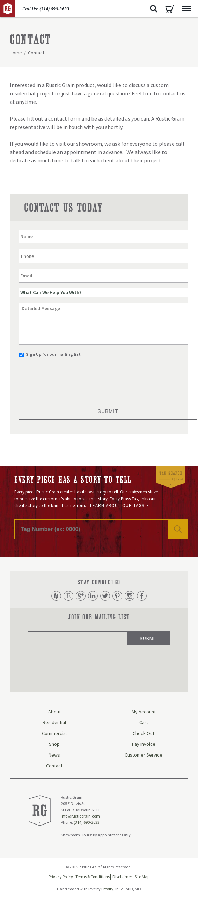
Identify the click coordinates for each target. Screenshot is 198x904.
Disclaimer (122, 876)
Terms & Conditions (92, 876)
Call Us (45, 8)
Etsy (68, 596)
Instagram (129, 596)
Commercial (54, 733)
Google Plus (81, 596)
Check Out (143, 733)
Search (153, 8)
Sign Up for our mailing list (53, 354)
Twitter (105, 596)
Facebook (142, 596)
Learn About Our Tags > (119, 505)
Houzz (56, 596)
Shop (54, 744)
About (54, 711)
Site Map (141, 876)
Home (16, 52)
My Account (144, 711)
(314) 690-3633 (87, 822)
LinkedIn (93, 596)
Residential (54, 722)
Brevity (107, 888)
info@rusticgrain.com (80, 816)
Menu (185, 5)
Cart (170, 8)
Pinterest (117, 596)
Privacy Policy (61, 876)
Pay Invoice (143, 744)
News (54, 755)
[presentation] (72, 378)
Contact (54, 766)
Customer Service (143, 755)
